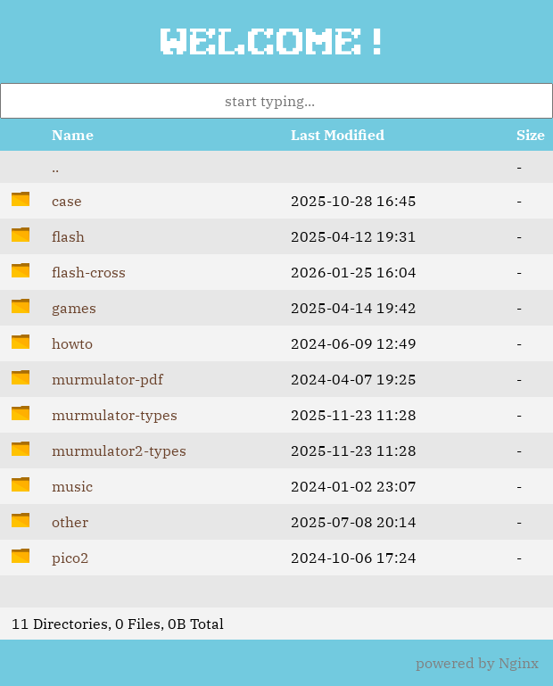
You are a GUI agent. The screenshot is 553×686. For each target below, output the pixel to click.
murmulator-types (114, 415)
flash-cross (89, 272)
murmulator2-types (119, 450)
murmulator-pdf (107, 379)
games (74, 308)
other (70, 522)
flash (68, 236)
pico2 (70, 557)
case (67, 201)
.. (55, 167)
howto (72, 343)
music (72, 486)
